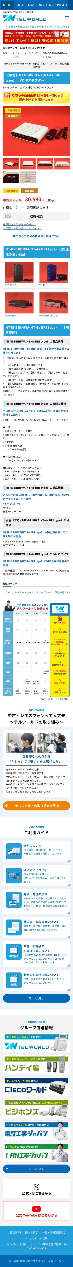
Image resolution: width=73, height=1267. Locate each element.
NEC (41, 5)
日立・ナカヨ (56, 5)
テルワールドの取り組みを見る (37, 805)
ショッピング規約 (37, 1238)
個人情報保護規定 (55, 1232)
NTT (20, 5)
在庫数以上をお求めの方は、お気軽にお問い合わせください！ (22, 226)
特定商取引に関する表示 (24, 1232)
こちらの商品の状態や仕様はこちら (37, 236)
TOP (5, 53)
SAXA (31, 5)
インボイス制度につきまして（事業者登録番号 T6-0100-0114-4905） (37, 1246)
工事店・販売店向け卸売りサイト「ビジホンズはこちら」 (39, 26)
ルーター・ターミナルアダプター (25, 54)
